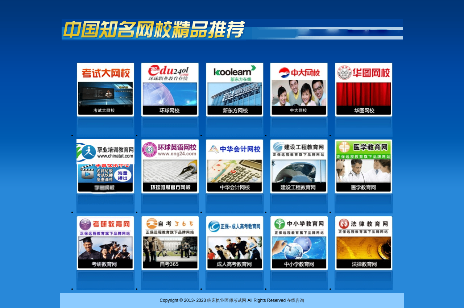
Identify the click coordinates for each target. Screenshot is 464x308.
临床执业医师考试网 (226, 300)
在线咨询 (295, 300)
